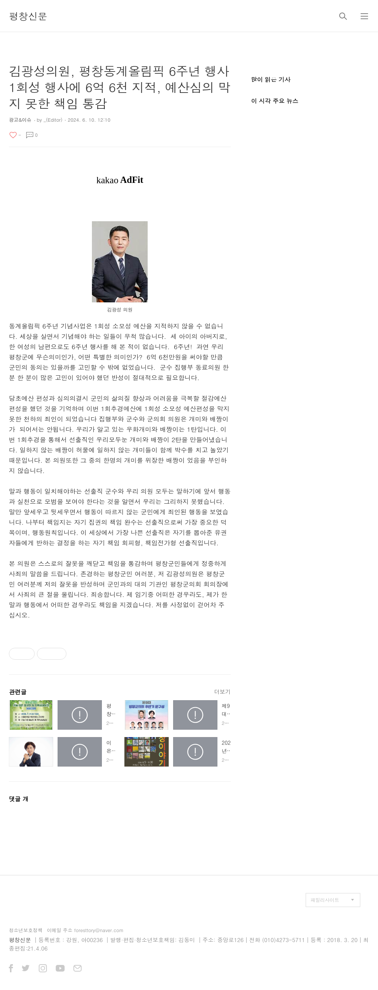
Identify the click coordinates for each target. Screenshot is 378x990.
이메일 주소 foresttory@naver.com (85, 930)
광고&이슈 (20, 119)
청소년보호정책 (25, 930)
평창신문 (28, 15)
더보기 (222, 691)
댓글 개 (18, 799)
